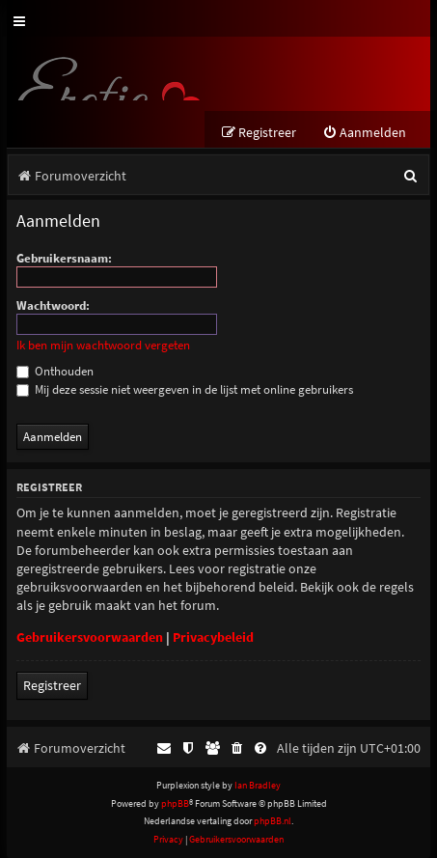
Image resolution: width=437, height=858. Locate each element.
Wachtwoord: (53, 305)
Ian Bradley (257, 785)
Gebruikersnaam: (64, 258)
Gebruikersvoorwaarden (89, 637)
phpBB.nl (272, 821)
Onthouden (55, 371)
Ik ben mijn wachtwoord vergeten (103, 345)
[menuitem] (364, 133)
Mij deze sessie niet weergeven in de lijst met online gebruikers (184, 389)
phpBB (175, 803)
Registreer (52, 685)
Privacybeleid (213, 637)
